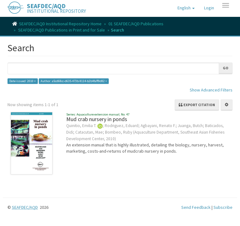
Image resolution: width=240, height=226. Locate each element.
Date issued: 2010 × (22, 81)
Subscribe (222, 207)
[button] (186, 8)
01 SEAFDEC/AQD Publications (135, 24)
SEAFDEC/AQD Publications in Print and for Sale (61, 30)
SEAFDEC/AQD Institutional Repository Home (60, 24)
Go (225, 68)
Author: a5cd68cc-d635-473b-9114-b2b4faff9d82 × (74, 81)
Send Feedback (196, 207)
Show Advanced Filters (211, 90)
